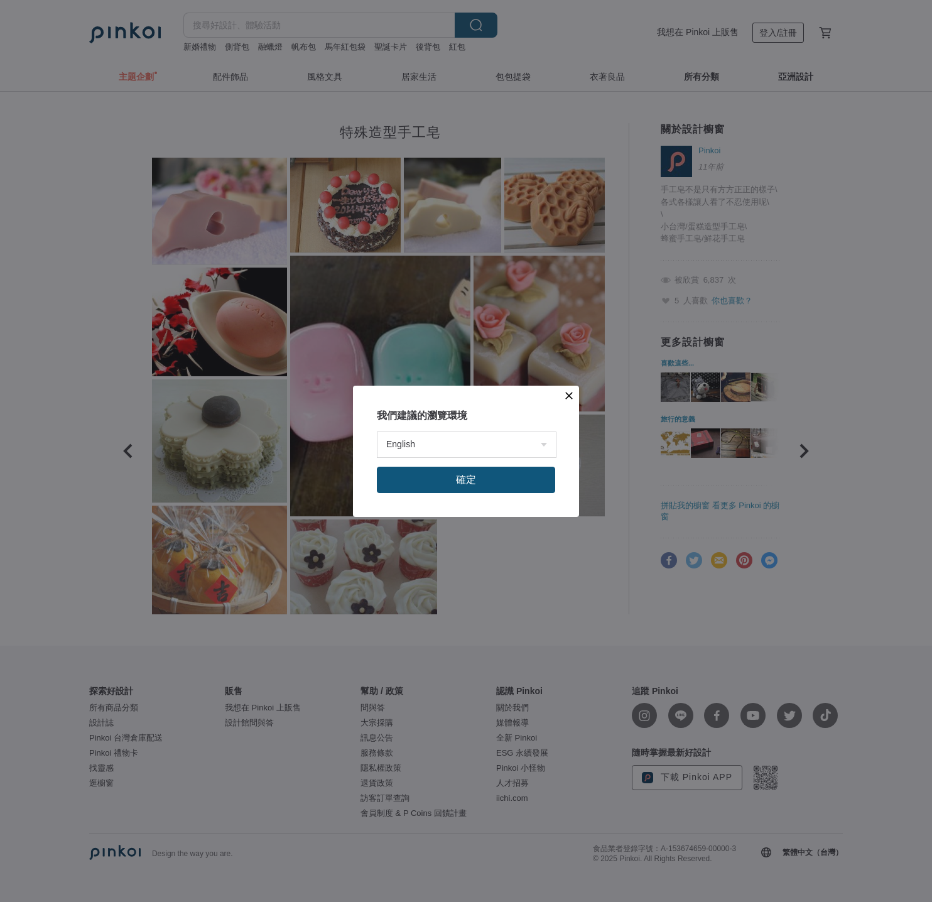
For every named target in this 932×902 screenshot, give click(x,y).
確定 (466, 479)
